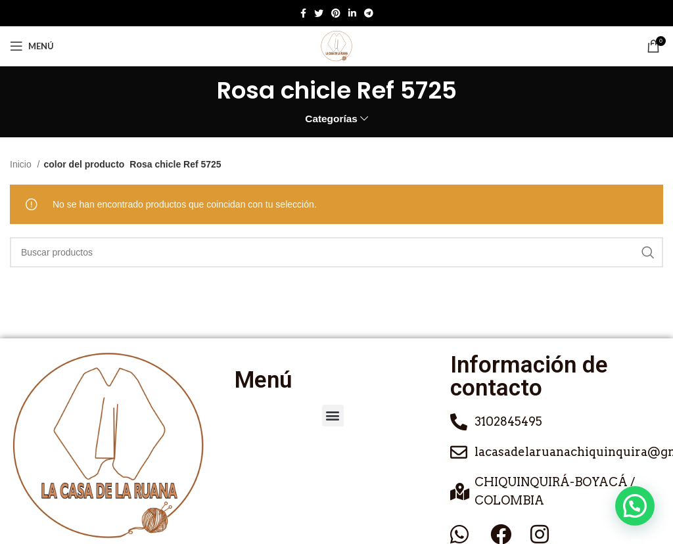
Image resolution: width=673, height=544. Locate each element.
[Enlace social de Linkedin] (352, 13)
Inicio (22, 164)
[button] (333, 415)
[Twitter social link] (318, 13)
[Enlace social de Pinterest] (335, 13)
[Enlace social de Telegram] (368, 13)
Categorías (331, 119)
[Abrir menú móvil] (31, 46)
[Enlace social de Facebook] (303, 13)
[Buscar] (336, 252)
